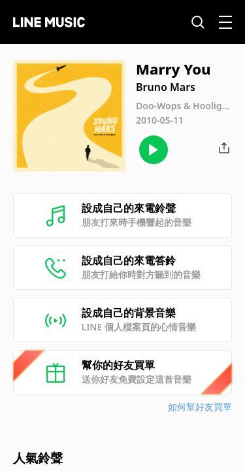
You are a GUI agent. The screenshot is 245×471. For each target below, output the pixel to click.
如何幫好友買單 (200, 406)
